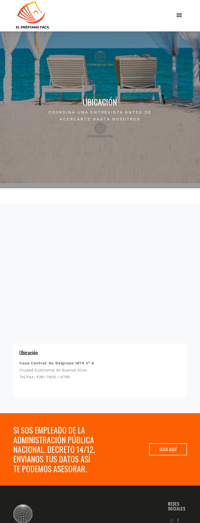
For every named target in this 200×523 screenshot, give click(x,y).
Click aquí (168, 449)
